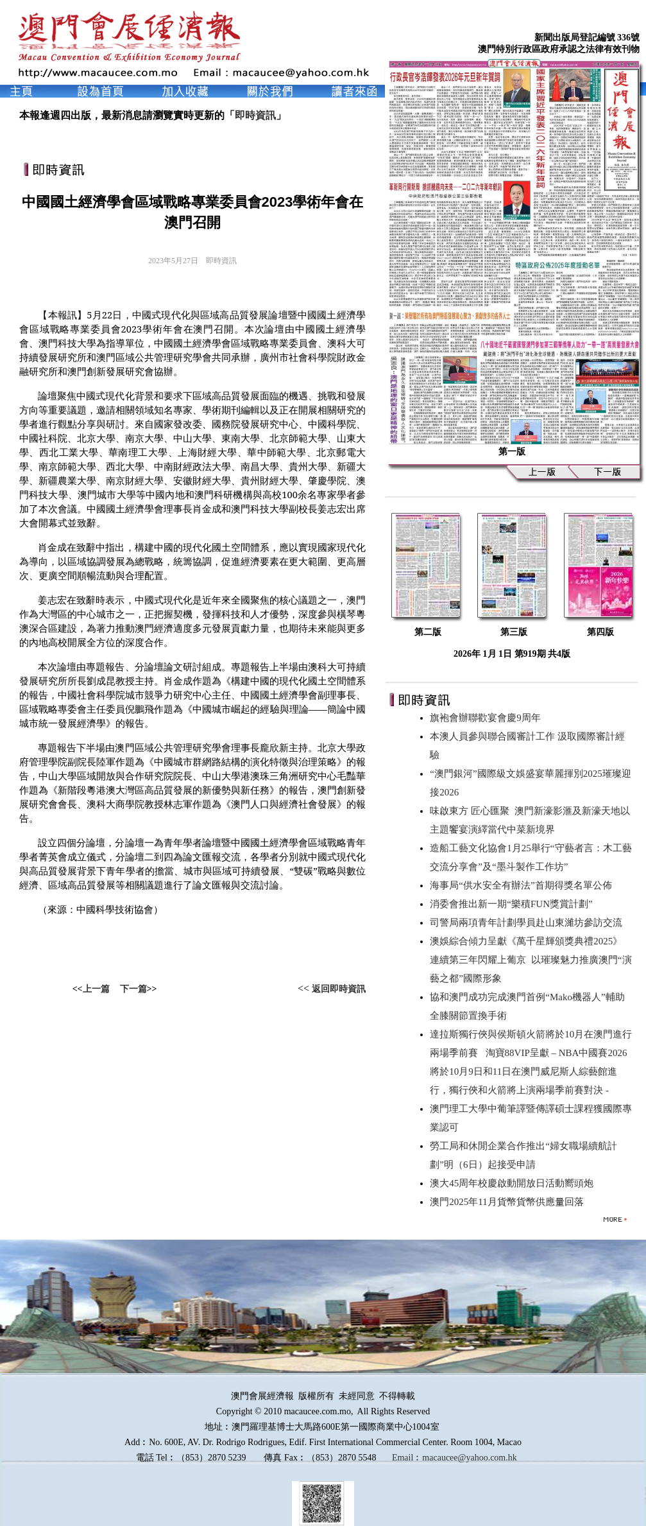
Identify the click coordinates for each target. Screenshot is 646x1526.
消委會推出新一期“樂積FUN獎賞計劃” (513, 904)
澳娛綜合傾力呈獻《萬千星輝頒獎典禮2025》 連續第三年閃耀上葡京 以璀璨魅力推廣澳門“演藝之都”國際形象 (530, 960)
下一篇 (133, 989)
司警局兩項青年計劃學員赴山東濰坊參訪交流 (528, 922)
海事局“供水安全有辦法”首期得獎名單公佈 (523, 885)
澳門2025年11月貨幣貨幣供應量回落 (509, 1202)
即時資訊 (255, 115)
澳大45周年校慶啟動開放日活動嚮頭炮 (514, 1183)
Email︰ (407, 1457)
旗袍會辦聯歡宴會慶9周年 (487, 718)
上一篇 (96, 989)
